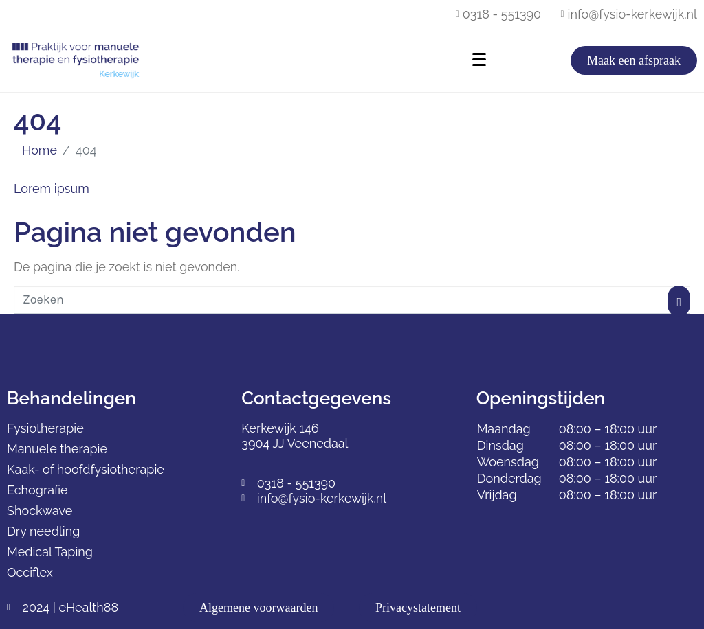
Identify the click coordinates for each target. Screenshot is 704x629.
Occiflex (30, 572)
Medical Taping (50, 552)
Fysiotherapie (45, 428)
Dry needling (43, 531)
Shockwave (39, 510)
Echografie (37, 490)
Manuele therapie (57, 449)
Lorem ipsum (51, 188)
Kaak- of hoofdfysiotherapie (85, 469)
